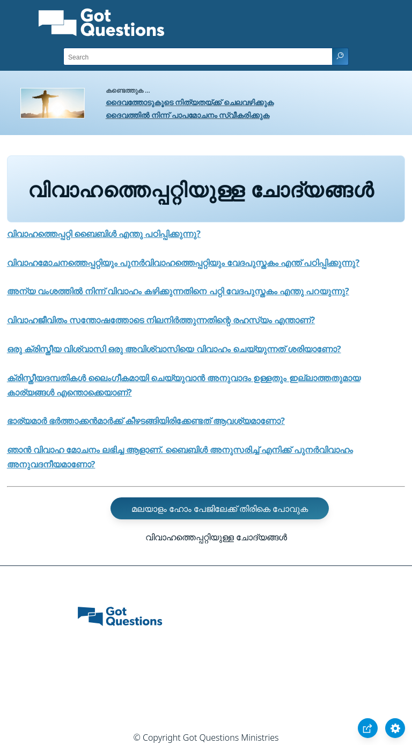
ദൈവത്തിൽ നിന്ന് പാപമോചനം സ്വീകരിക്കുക (188, 115)
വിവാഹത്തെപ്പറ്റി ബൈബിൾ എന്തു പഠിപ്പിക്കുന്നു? (104, 234)
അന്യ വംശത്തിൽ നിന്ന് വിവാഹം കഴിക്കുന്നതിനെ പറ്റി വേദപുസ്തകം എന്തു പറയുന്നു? (178, 291)
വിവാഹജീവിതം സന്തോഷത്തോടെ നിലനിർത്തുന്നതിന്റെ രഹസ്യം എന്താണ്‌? (161, 320)
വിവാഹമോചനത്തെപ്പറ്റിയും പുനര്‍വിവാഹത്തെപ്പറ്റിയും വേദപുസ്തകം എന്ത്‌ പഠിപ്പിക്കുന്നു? (183, 263)
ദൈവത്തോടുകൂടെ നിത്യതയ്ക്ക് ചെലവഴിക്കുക (190, 102)
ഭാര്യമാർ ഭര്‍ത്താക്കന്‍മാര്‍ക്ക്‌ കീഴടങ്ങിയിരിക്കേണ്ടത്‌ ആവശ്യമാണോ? (146, 421)
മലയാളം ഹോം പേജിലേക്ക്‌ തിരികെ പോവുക (219, 509)
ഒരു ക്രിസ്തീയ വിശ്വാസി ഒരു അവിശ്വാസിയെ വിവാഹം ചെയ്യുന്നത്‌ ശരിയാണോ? (174, 349)
